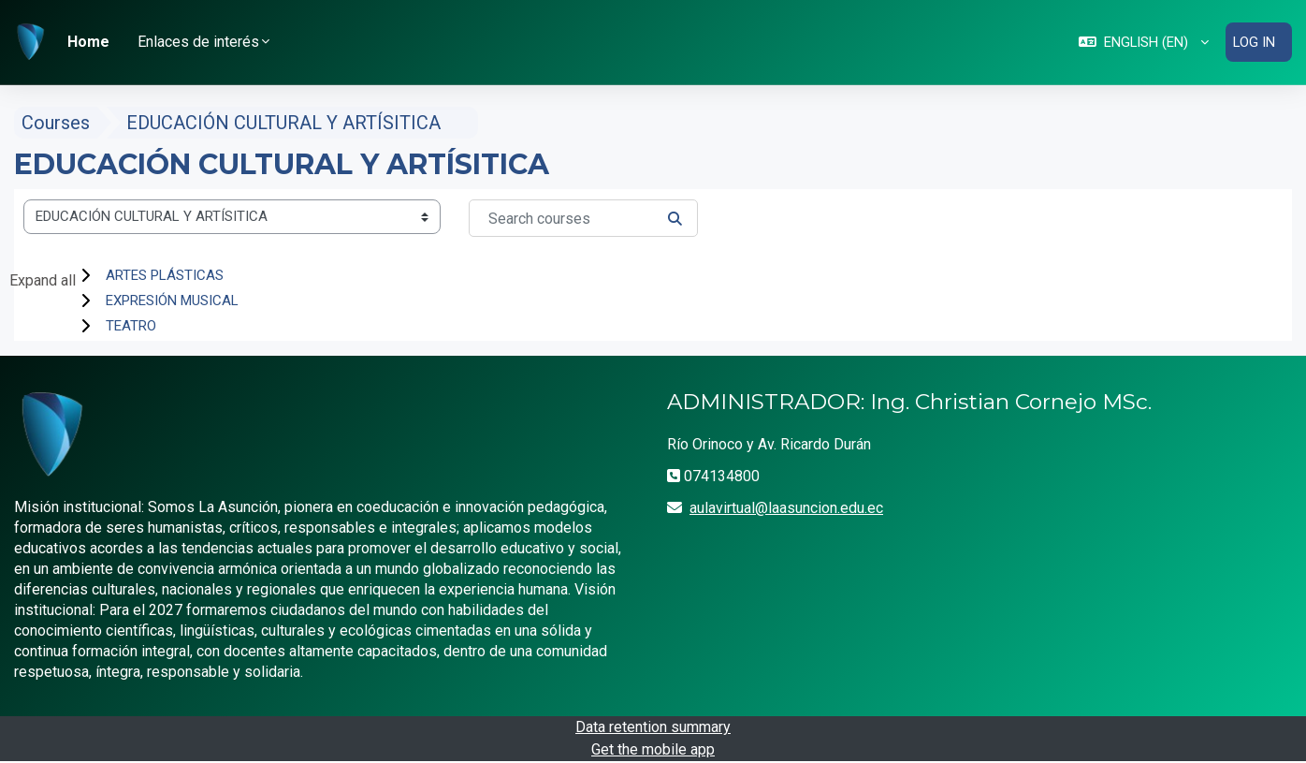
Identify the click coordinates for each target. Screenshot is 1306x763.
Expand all (42, 281)
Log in (1253, 42)
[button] (1142, 42)
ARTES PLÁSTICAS (165, 276)
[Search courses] (583, 219)
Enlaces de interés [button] (198, 42)
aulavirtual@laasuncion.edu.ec (786, 508)
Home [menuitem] (88, 42)
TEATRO (131, 326)
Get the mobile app (653, 750)
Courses (56, 123)
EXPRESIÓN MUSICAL (172, 301)
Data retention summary (653, 728)
